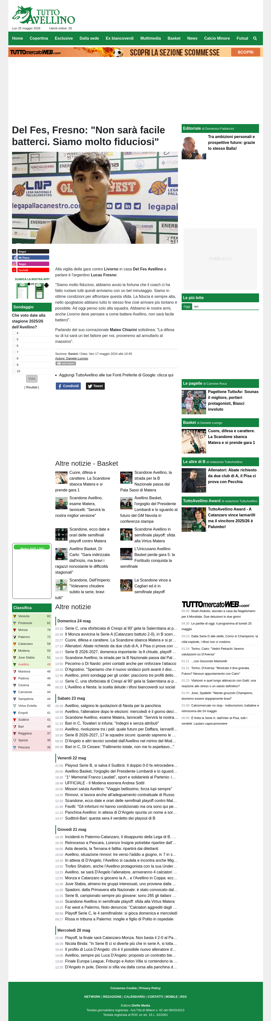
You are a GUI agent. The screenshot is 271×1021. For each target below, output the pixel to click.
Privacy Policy (150, 988)
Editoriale (192, 128)
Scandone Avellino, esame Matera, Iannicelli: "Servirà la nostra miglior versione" (134, 717)
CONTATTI (155, 996)
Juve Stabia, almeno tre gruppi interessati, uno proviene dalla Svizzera (126, 884)
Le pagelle (192, 383)
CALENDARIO (134, 996)
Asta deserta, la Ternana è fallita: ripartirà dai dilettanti (111, 849)
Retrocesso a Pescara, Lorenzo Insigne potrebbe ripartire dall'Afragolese (128, 843)
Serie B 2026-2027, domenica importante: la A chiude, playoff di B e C (125, 652)
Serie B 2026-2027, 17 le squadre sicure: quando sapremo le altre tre (125, 735)
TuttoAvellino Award (202, 501)
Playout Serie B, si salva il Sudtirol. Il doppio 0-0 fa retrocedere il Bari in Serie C (134, 765)
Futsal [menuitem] (242, 38)
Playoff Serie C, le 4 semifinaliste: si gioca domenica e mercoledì (121, 913)
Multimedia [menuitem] (150, 38)
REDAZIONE (112, 996)
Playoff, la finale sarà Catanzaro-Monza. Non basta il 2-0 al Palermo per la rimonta (136, 938)
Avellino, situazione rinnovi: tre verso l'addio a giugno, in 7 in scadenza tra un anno (136, 854)
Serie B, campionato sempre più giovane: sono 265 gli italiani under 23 (126, 895)
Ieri (196, 306)
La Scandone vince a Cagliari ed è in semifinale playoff (152, 586)
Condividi (68, 386)
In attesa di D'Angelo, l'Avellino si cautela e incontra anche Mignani (123, 860)
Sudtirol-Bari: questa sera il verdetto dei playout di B (110, 818)
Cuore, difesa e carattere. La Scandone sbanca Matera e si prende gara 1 (129, 640)
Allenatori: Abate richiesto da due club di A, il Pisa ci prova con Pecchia (126, 646)
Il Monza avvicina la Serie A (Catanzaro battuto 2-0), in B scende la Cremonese (133, 634)
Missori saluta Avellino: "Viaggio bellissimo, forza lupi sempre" (118, 789)
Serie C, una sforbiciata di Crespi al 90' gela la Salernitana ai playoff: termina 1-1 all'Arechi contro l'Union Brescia (163, 628)
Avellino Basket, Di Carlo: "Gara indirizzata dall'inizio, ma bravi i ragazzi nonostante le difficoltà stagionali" (82, 560)
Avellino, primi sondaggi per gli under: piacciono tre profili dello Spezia (125, 675)
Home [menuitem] (17, 38)
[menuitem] (255, 38)
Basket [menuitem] (174, 38)
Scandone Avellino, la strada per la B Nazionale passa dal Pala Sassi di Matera (133, 658)
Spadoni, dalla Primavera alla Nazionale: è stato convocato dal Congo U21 (130, 890)
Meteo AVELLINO (32, 549)
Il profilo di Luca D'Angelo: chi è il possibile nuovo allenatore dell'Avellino (128, 949)
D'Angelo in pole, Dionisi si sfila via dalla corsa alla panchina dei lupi (124, 967)
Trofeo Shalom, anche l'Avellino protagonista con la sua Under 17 (122, 866)
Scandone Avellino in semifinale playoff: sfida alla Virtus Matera (154, 535)
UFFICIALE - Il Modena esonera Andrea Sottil (104, 783)
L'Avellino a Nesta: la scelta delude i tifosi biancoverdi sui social (120, 687)
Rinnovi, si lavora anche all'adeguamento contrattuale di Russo (119, 795)
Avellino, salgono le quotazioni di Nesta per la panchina (113, 706)
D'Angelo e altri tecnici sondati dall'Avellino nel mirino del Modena (122, 741)
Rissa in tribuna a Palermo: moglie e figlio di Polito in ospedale (119, 919)
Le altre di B (194, 462)
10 (18, 371)
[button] (31, 379)
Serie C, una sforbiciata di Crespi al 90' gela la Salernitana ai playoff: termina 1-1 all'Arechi (143, 681)
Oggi (187, 306)
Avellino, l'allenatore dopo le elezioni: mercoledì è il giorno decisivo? (124, 711)
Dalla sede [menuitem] (89, 38)
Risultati (31, 387)
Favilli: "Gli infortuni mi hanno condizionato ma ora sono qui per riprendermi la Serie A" (140, 806)
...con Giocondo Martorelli (209, 661)
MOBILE (171, 996)
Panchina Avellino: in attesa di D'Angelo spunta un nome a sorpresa (124, 812)
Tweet (95, 386)
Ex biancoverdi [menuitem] (120, 38)
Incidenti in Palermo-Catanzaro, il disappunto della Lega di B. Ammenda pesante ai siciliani (144, 837)
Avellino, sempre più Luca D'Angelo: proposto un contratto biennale (123, 955)
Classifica (22, 608)
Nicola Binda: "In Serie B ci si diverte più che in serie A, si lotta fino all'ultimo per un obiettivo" (145, 943)
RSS (183, 996)
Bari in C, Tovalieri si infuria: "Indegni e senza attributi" (112, 723)
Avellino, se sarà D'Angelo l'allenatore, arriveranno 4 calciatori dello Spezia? (131, 872)
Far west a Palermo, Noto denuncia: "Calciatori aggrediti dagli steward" (126, 907)
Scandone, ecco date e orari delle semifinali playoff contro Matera (90, 535)
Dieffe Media (141, 1005)
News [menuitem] (192, 38)
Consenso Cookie (123, 988)
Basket (73, 354)
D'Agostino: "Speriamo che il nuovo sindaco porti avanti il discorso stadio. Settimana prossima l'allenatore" (157, 669)
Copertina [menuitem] (39, 38)
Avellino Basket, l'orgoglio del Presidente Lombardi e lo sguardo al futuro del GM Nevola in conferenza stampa (148, 509)
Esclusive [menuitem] (64, 38)
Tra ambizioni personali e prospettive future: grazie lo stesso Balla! (231, 143)
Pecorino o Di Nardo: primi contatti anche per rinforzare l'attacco (120, 663)
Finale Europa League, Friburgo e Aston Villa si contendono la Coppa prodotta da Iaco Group (146, 961)
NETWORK (92, 996)
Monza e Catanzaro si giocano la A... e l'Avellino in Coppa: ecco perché (127, 878)
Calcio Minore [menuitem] (217, 38)
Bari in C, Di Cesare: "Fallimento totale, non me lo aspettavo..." (119, 747)
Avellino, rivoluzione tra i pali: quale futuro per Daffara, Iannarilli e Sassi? (127, 729)
